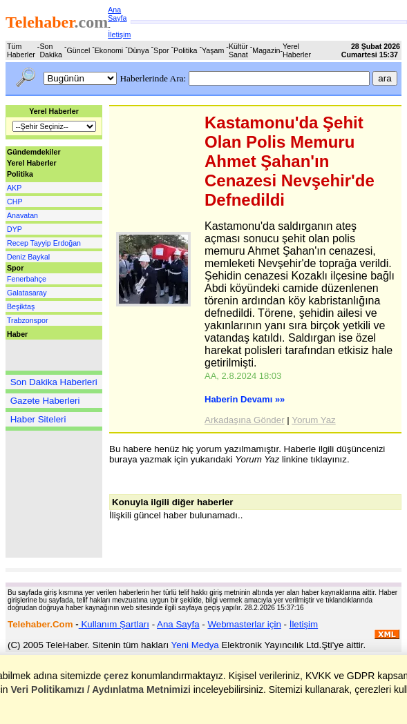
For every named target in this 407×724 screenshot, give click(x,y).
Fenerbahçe (26, 279)
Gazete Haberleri (45, 400)
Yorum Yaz (313, 420)
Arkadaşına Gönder (245, 420)
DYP (14, 229)
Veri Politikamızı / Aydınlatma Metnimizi (100, 689)
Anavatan (22, 215)
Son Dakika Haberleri (53, 382)
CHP (15, 201)
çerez (116, 675)
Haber (17, 334)
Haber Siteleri (38, 419)
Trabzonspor (27, 320)
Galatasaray (26, 292)
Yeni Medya (195, 645)
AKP (14, 188)
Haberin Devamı (245, 399)
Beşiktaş (21, 306)
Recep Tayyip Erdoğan (44, 243)
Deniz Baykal (28, 257)
